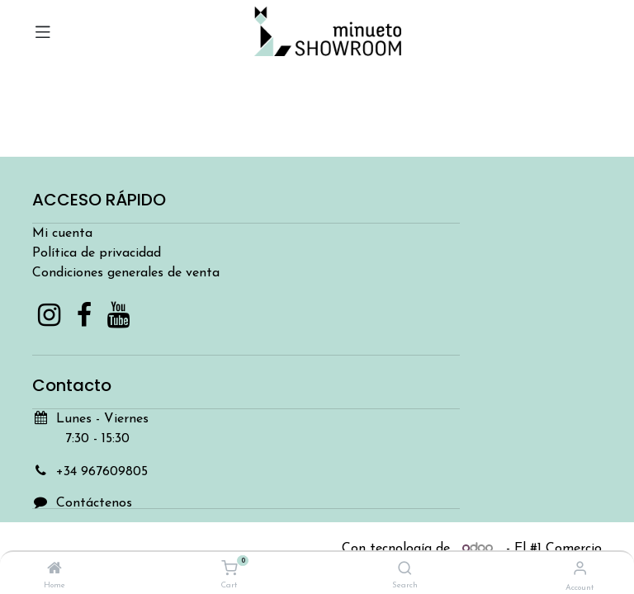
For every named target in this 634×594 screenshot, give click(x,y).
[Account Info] (580, 570)
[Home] (54, 570)
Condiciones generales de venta (126, 273)
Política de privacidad (96, 253)
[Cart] (229, 569)
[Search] (405, 570)
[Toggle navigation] (43, 31)
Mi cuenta (62, 233)
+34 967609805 (102, 471)
